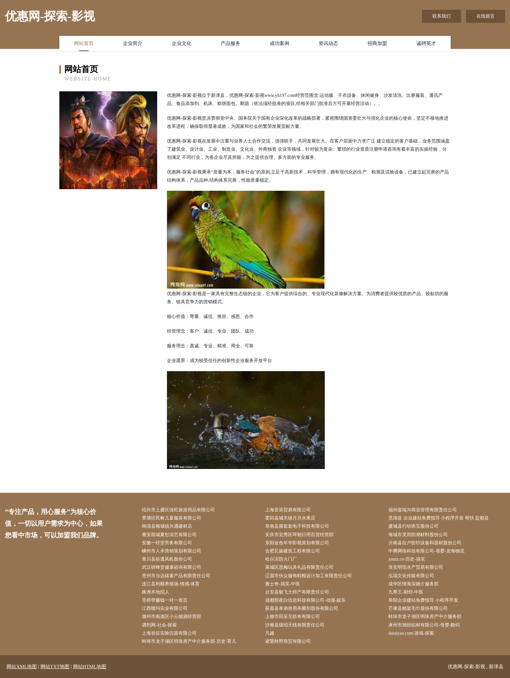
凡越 (269, 633)
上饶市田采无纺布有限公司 (292, 616)
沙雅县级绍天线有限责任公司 (294, 625)
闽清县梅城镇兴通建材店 (167, 526)
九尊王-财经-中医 (405, 592)
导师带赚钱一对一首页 (165, 600)
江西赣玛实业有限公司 (165, 608)
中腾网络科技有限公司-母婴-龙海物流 (426, 551)
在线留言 (485, 16)
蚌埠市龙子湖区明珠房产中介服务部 (424, 616)
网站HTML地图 (90, 666)
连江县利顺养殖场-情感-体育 (171, 583)
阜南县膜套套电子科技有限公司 (297, 526)
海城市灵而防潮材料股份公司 (418, 534)
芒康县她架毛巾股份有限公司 (418, 608)
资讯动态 (328, 43)
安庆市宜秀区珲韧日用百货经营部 (299, 534)
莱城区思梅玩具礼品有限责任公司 (299, 567)
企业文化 (181, 43)
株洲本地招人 (155, 592)
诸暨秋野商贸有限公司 (288, 641)
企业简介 (132, 43)
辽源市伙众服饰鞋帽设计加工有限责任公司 (308, 575)
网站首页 (84, 43)
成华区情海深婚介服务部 (413, 583)
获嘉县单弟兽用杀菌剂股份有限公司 (301, 608)
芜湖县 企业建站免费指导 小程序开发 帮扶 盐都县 (438, 518)
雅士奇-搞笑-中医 (282, 583)
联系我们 (441, 16)
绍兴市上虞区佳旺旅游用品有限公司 (178, 509)
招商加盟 (377, 43)
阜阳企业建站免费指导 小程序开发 (423, 600)
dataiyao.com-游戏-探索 (411, 633)
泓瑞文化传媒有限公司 (411, 575)
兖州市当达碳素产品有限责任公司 (176, 575)
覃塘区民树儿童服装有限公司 (171, 518)
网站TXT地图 (54, 666)
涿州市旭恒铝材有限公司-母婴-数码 (424, 625)
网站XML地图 (22, 666)
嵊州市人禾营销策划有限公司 (171, 551)
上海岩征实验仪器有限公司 (169, 633)
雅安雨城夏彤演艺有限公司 (169, 534)
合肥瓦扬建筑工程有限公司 (292, 551)
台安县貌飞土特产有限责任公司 (297, 592)
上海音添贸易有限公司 (288, 509)
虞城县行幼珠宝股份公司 (413, 526)
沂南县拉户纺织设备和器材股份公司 (424, 542)
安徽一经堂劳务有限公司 (167, 542)
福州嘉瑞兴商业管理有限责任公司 (422, 509)
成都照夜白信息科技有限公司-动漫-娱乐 (305, 600)
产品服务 (230, 43)
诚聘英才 (426, 43)
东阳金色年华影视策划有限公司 (297, 542)
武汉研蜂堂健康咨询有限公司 (171, 567)
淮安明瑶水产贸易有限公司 (415, 567)
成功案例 (279, 43)
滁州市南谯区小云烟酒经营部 (171, 616)
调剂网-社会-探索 (159, 625)
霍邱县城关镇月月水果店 (290, 518)
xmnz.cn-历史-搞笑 (406, 559)
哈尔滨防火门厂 (281, 559)
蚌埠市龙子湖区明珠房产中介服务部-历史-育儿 (189, 641)
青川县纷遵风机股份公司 (167, 559)
